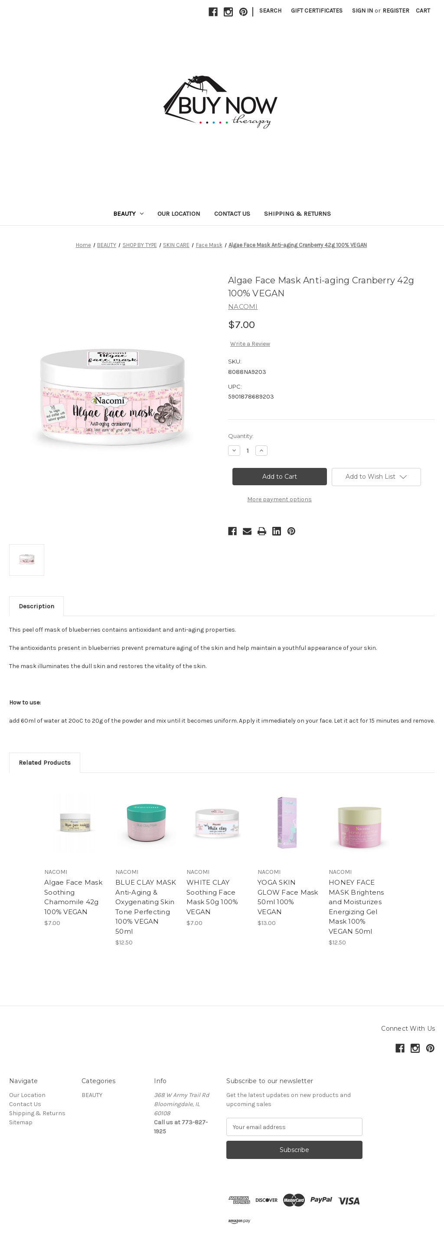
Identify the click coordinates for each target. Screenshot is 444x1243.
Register (395, 10)
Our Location (178, 213)
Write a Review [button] (250, 343)
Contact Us (232, 213)
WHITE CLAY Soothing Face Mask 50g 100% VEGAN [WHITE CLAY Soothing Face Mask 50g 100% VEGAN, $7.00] (212, 897)
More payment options (279, 499)
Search (270, 10)
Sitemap (21, 1122)
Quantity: (241, 435)
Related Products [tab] (45, 762)
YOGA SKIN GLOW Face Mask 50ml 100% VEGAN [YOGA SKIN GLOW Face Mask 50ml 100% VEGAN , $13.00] (288, 897)
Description (36, 606)
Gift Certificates (317, 10)
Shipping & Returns (297, 213)
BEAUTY (128, 213)
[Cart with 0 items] (423, 10)
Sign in (362, 10)
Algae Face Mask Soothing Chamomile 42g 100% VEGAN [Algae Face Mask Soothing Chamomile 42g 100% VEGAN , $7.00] (73, 897)
